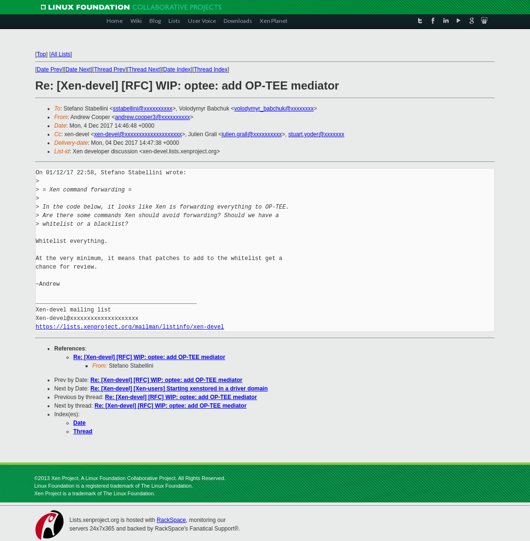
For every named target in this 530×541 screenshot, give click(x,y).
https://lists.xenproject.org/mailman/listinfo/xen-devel (130, 327)
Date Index (177, 69)
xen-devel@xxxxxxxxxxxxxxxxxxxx (138, 134)
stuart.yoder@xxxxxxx (316, 134)
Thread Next (144, 69)
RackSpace (171, 520)
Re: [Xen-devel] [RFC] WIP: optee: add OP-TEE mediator (149, 357)
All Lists (60, 54)
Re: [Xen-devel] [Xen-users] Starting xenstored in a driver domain (179, 388)
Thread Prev (109, 69)
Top (41, 54)
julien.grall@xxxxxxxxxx (252, 134)
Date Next (77, 69)
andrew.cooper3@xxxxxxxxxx (152, 117)
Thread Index (211, 69)
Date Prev (49, 69)
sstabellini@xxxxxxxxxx (142, 108)
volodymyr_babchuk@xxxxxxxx (274, 108)
